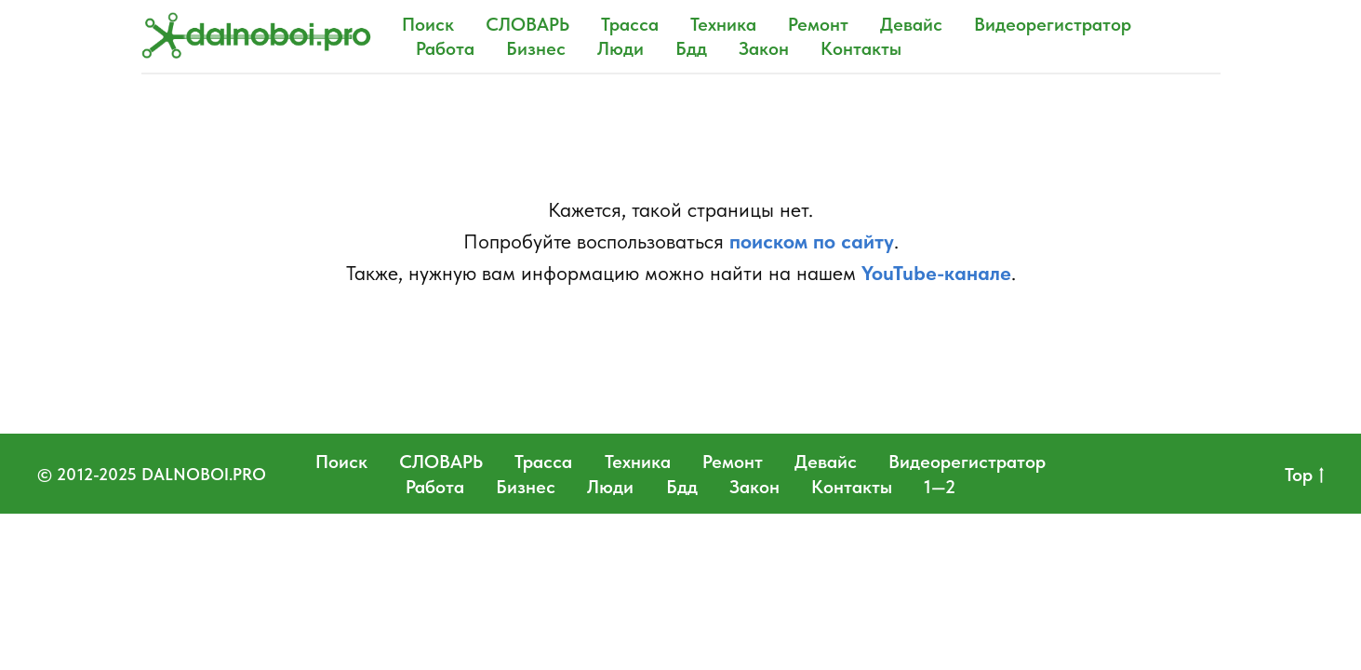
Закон (764, 48)
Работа (445, 48)
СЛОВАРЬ (527, 24)
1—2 (939, 487)
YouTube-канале (936, 273)
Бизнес (536, 48)
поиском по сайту (811, 241)
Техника (723, 24)
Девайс (911, 24)
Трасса (630, 24)
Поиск (428, 24)
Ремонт (818, 24)
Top (1304, 475)
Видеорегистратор (1052, 24)
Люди (620, 48)
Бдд (691, 48)
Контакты (861, 48)
